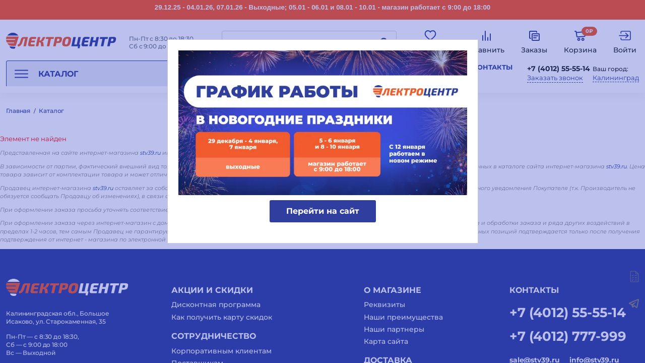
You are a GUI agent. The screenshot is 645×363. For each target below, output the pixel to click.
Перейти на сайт (322, 211)
